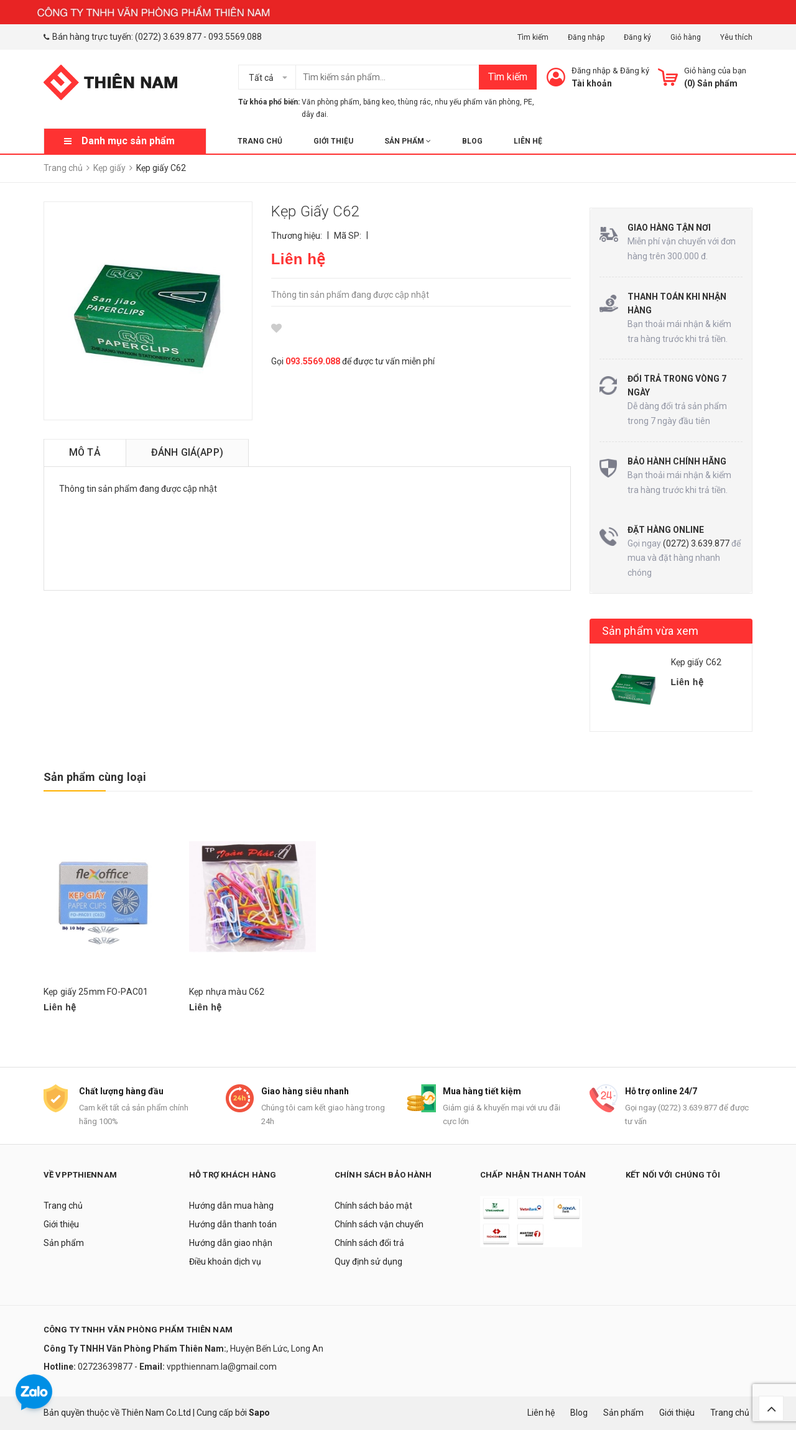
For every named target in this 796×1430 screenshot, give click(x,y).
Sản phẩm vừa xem (650, 630)
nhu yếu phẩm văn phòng (477, 102)
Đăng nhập (586, 37)
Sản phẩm (407, 141)
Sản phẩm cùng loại (95, 776)
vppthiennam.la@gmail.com (222, 1367)
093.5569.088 (235, 37)
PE (528, 102)
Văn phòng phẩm (330, 102)
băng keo (378, 102)
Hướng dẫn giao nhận (230, 1243)
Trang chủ (260, 141)
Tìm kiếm (532, 37)
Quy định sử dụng (368, 1261)
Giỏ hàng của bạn (715, 70)
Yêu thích (736, 37)
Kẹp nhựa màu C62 (226, 992)
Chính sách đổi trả (369, 1243)
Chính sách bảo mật (373, 1206)
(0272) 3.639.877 (168, 37)
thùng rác (414, 102)
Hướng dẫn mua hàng (231, 1206)
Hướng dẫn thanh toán (233, 1224)
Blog (472, 141)
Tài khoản (592, 83)
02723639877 (106, 1367)
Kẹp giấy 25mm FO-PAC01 (96, 992)
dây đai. (315, 114)
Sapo (259, 1413)
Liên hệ (528, 141)
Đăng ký (637, 37)
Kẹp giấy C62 (696, 662)
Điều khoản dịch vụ (225, 1261)
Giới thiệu (333, 141)
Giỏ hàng (685, 37)
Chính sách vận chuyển (379, 1224)
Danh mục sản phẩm (128, 141)
